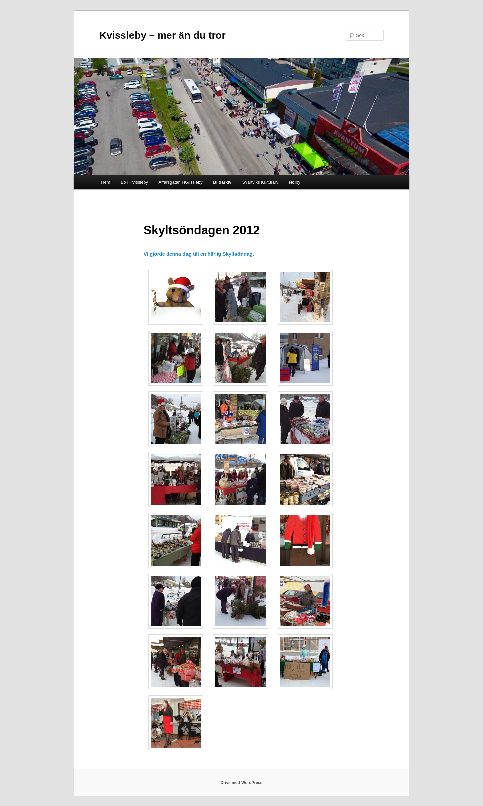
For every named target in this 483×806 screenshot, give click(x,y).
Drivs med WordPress (242, 782)
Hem (105, 182)
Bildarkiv (222, 182)
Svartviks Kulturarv (260, 182)
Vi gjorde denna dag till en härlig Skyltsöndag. (199, 254)
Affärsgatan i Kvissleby (181, 182)
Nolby (294, 182)
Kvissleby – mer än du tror (162, 35)
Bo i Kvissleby (134, 182)
